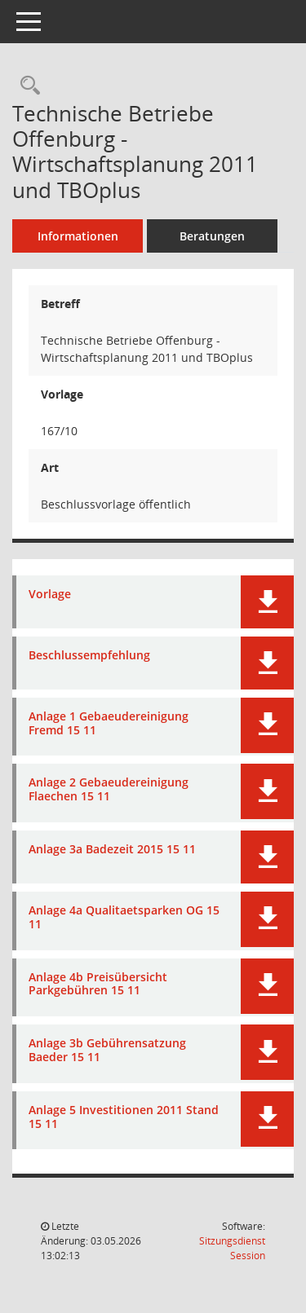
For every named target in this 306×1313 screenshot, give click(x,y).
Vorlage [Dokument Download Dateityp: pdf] (50, 594)
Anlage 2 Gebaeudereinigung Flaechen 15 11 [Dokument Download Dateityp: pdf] (108, 790)
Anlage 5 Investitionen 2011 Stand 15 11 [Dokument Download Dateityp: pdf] (124, 1117)
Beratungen (212, 236)
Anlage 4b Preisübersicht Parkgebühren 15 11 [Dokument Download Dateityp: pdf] (98, 984)
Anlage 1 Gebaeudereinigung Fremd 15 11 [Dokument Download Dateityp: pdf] (108, 724)
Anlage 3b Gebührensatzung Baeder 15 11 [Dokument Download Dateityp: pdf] (107, 1050)
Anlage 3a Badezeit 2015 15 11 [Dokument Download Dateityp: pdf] (112, 850)
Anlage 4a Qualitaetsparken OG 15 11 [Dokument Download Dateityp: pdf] (124, 918)
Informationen (78, 236)
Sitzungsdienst (232, 1248)
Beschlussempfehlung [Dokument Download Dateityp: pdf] (89, 656)
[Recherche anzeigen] (26, 86)
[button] (267, 601)
